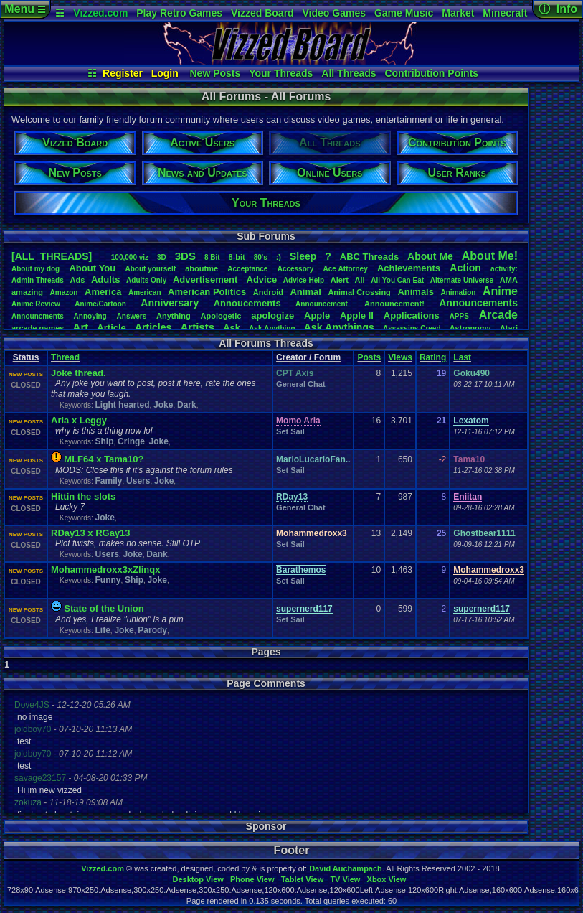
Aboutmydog (35, 269)
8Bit (212, 257)
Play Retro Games (179, 13)
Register (123, 73)
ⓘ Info (558, 9)
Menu (24, 9)
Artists (197, 327)
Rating (433, 357)
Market (458, 13)
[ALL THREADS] (51, 256)
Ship (104, 441)
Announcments (37, 316)
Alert (340, 280)
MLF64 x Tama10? (103, 459)
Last (462, 357)
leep (303, 256)
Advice (262, 279)
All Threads (348, 73)
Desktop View (197, 879)
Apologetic (221, 316)
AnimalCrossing (359, 292)
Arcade (498, 315)
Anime (500, 291)
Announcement (322, 304)
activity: (504, 269)
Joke (163, 405)
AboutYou (92, 268)
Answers (132, 316)
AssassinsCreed (412, 328)
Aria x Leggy (79, 420)
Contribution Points (431, 73)
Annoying (90, 316)
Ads (77, 280)
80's (260, 257)
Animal (305, 291)
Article (111, 327)
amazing (27, 292)
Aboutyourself (150, 269)
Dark (186, 405)
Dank (156, 554)
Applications (412, 315)
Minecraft (505, 13)
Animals (415, 291)
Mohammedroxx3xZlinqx (105, 569)
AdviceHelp (303, 280)
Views (400, 357)
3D (161, 257)
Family (108, 481)
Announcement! (394, 303)
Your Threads (281, 73)
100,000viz (129, 257)
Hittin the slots (83, 496)
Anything (173, 316)
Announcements (478, 303)
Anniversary (170, 303)
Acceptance (247, 269)
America (103, 291)
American (144, 292)
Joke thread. (78, 372)
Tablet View (302, 879)
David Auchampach (345, 868)
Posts (369, 357)
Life (102, 630)
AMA (509, 280)
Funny (107, 580)
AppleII (357, 315)
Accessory (296, 269)
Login (165, 73)
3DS (185, 256)
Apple (317, 315)
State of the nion (103, 608)
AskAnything (272, 328)
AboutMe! (490, 256)
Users (138, 481)
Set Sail (290, 431)
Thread (65, 357)
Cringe (131, 441)
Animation (458, 292)
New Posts (215, 73)
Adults (105, 279)
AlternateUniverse (461, 280)
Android (268, 292)
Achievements (408, 268)
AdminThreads (37, 280)
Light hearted (122, 405)
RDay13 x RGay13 (91, 533)
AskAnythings (339, 327)
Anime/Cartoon (100, 304)
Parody (152, 630)
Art (81, 327)
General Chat (300, 384)
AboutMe (430, 256)
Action (465, 267)
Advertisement (206, 279)
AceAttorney (345, 269)
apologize (272, 315)
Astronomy (470, 328)
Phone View (252, 879)
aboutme (201, 268)
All (360, 280)
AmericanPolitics (207, 291)
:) (278, 257)
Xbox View (387, 879)
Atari (509, 328)
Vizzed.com (100, 13)
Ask (231, 327)
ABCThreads (369, 256)
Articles (153, 327)
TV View (345, 879)
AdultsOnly (146, 280)
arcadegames (37, 328)
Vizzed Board (262, 13)
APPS (459, 316)
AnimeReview (35, 304)
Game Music (403, 13)
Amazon (64, 292)
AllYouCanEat (397, 280)
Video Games (334, 13)
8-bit (237, 257)
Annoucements (247, 303)
